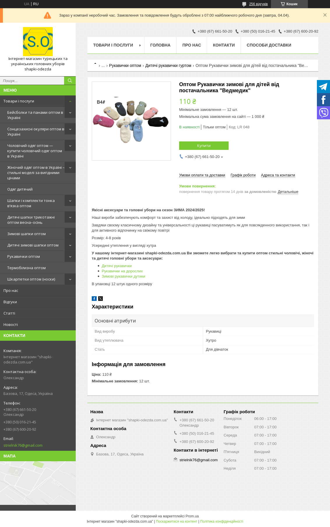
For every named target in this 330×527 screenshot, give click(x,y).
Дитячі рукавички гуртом (168, 65)
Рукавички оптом (23, 256)
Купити (204, 145)
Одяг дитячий (20, 189)
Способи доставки (269, 45)
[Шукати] (70, 80)
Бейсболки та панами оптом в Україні (35, 115)
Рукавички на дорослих (122, 271)
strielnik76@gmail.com (23, 445)
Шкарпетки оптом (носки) (31, 279)
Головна (160, 45)
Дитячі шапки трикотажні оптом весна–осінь (31, 219)
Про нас (10, 290)
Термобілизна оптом (26, 267)
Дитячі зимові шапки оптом (33, 245)
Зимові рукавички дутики (123, 276)
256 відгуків (258, 4)
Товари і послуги (18, 101)
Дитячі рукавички (117, 266)
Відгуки (10, 301)
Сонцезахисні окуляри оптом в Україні (35, 131)
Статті (9, 313)
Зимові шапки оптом (26, 233)
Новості (10, 324)
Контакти (224, 45)
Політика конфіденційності (221, 521)
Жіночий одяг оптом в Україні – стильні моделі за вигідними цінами (36, 172)
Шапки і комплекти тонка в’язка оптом (31, 203)
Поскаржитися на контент (176, 521)
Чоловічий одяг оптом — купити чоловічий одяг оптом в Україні (34, 151)
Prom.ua (192, 516)
